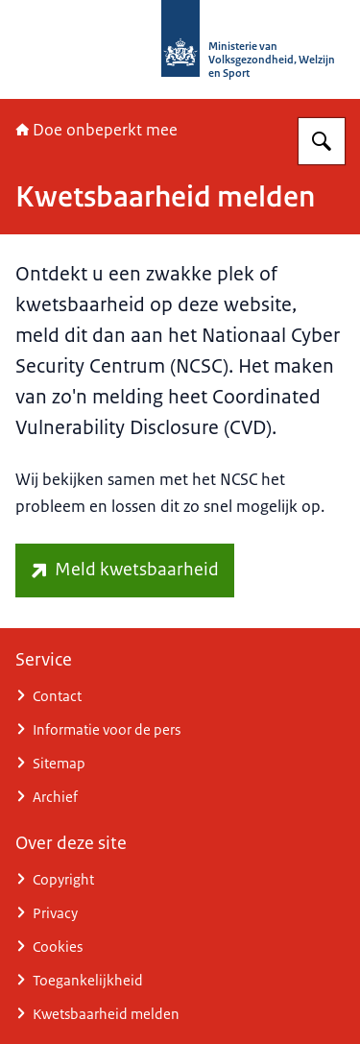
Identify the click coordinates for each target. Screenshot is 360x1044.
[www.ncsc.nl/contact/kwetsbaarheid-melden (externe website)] (124, 570)
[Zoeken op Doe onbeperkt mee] (322, 141)
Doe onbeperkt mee (96, 129)
